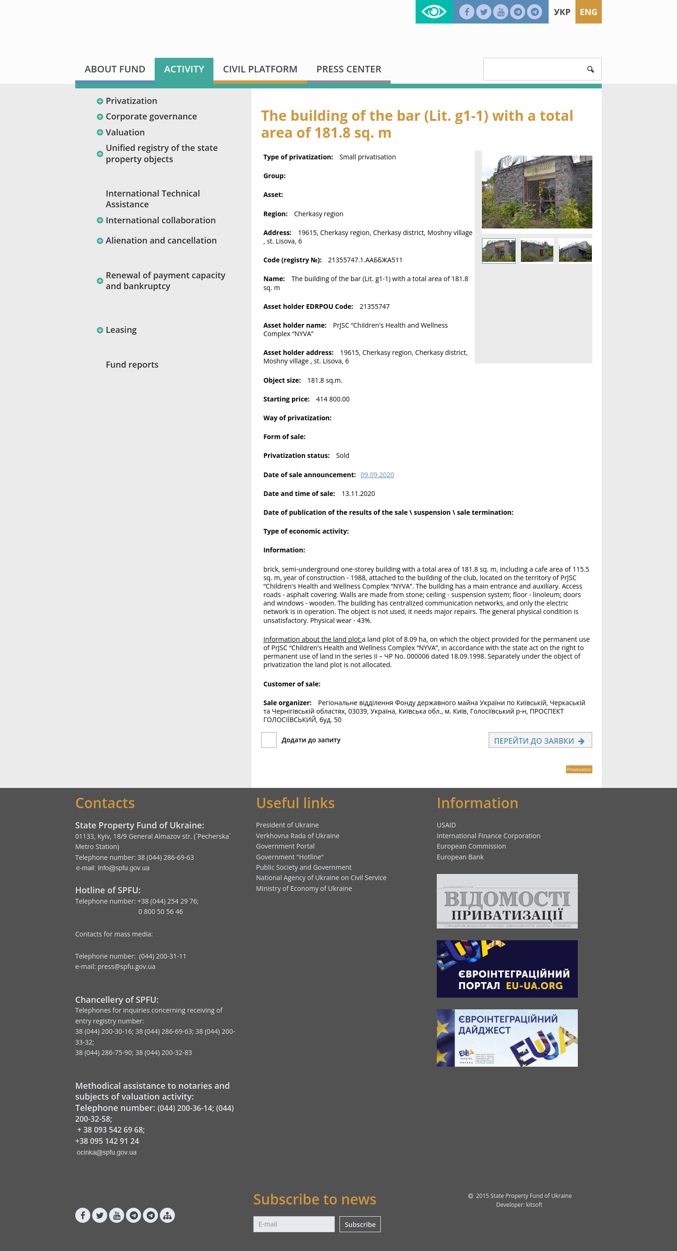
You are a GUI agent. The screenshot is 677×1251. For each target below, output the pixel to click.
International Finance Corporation (489, 835)
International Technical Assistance (153, 199)
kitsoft (534, 1205)
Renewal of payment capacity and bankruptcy (160, 280)
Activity (184, 69)
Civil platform (260, 69)
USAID (446, 824)
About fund (115, 69)
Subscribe (360, 1224)
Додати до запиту (311, 739)
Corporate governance (146, 116)
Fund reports (132, 364)
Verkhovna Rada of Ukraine (298, 835)
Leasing (116, 329)
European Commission (471, 846)
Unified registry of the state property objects (157, 153)
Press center (348, 69)
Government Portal (285, 846)
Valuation (120, 132)
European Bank (460, 856)
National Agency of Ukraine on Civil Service (321, 877)
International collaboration (156, 220)
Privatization (126, 100)
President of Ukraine (287, 824)
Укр (562, 11)
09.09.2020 (377, 474)
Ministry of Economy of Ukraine (304, 888)
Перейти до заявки (540, 741)
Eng (589, 11)
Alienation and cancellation (156, 240)
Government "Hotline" (290, 856)
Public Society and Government (304, 867)
